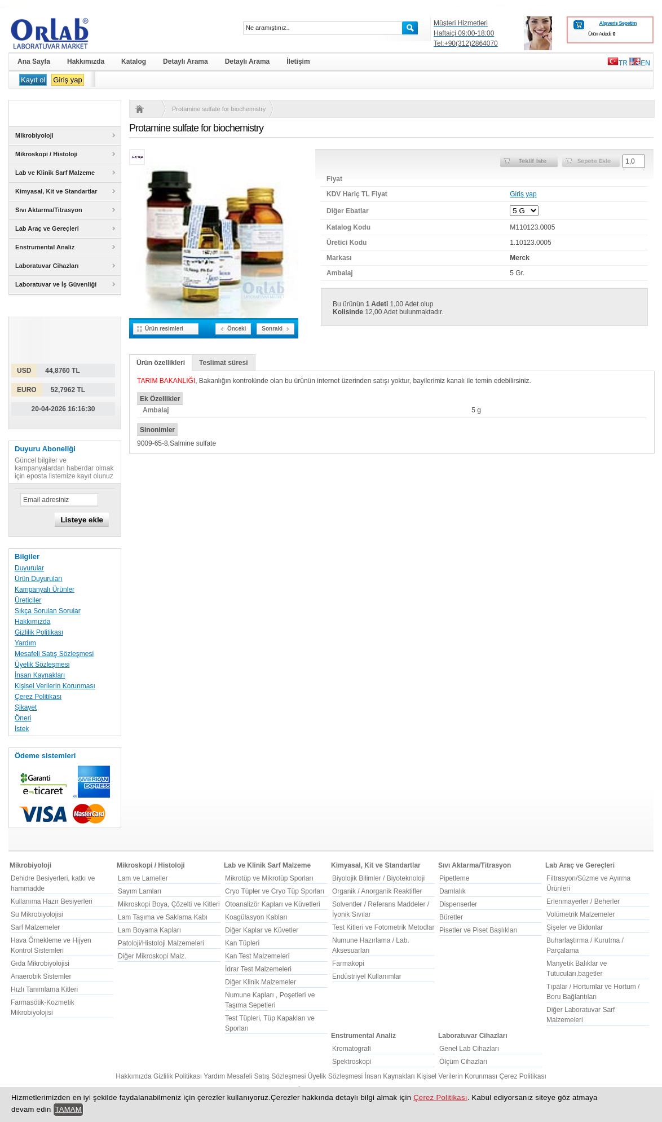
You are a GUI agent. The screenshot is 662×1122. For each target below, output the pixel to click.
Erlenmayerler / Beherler (583, 901)
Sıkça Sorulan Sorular (48, 611)
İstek (22, 729)
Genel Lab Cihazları (469, 1049)
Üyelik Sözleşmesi (42, 664)
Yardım (25, 643)
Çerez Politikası (38, 697)
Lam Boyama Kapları (149, 930)
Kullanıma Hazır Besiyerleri (51, 901)
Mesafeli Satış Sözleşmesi (54, 654)
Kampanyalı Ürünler (44, 589)
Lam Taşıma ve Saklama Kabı (163, 917)
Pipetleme (454, 878)
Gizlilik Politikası (39, 632)
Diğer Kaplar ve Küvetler (261, 930)
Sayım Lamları (139, 891)
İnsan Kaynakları (40, 675)
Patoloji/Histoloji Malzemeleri (161, 943)
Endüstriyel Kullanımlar (366, 976)
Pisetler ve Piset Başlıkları (478, 930)
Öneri (23, 718)
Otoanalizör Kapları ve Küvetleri (272, 904)
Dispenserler (458, 904)
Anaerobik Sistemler (41, 976)
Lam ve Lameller (143, 878)
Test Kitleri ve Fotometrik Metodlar (383, 927)
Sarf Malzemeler (35, 927)
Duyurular (29, 568)
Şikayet (26, 707)
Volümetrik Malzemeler (580, 914)
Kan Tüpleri (242, 943)
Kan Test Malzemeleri (257, 956)
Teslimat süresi (223, 363)
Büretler (451, 917)
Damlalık (452, 891)
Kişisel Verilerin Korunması (55, 686)
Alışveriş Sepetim (618, 23)
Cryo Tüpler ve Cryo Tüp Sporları (274, 891)
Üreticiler (28, 600)
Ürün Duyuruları (39, 579)
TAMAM (68, 1109)
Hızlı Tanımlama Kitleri (44, 989)
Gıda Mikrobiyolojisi (40, 963)
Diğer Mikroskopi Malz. (152, 956)
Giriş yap (67, 80)
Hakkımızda (32, 622)
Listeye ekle (81, 520)
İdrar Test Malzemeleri (258, 969)
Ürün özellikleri (160, 363)
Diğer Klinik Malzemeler (260, 982)
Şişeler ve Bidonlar (574, 927)
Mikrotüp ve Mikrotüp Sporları (269, 878)
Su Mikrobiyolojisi (37, 914)
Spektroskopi (351, 1062)
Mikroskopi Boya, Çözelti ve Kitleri (169, 904)
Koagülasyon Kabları (256, 917)
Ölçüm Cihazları (463, 1062)
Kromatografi (351, 1049)
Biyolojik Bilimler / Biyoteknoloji (378, 878)
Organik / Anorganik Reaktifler (377, 891)
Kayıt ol (33, 80)
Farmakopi (348, 963)
